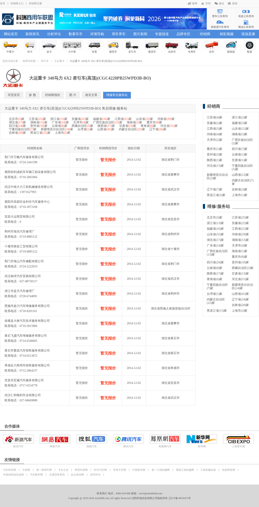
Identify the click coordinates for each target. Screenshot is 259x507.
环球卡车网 (119, 470)
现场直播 (248, 34)
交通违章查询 (57, 474)
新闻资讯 (32, 34)
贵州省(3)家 (214, 154)
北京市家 (16, 119)
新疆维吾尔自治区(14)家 (242, 286)
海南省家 (134, 122)
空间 (208, 3)
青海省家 (148, 125)
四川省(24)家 (215, 262)
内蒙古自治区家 (132, 129)
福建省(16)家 (215, 228)
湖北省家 (17, 122)
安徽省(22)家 (240, 223)
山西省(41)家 (240, 293)
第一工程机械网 (161, 470)
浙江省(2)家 (239, 117)
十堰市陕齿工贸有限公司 (21, 246)
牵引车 (45, 61)
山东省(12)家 (240, 128)
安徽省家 (80, 119)
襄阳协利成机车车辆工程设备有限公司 (30, 172)
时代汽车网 (100, 470)
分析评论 (54, 34)
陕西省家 (106, 125)
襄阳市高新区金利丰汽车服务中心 (27, 201)
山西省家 (105, 129)
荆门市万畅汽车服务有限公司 (24, 157)
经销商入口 (17, 3)
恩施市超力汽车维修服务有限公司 (27, 306)
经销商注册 (35, 3)
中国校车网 (138, 470)
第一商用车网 (44, 470)
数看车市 (75, 34)
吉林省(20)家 (240, 305)
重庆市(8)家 (239, 256)
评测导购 (97, 34)
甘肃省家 (127, 125)
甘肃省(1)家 (239, 160)
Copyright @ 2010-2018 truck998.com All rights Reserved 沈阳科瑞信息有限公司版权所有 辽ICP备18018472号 (129, 498)
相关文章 (91, 95)
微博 (194, 3)
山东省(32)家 (215, 234)
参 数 (32, 95)
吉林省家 (17, 132)
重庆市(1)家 (214, 149)
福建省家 (101, 119)
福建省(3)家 (239, 123)
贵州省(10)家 (240, 262)
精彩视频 (227, 34)
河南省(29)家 (240, 234)
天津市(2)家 (214, 139)
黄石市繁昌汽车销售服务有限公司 (27, 350)
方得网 (26, 470)
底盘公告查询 (246, 16)
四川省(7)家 (239, 149)
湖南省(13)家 (240, 240)
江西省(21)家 (240, 228)
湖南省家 (38, 122)
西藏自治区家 (82, 125)
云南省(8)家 (214, 268)
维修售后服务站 (117, 95)
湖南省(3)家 (239, 134)
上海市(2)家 (239, 310)
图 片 (72, 95)
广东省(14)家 (215, 245)
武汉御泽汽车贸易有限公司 (23, 276)
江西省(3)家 (214, 128)
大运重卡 (59, 61)
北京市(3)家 (214, 217)
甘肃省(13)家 (240, 273)
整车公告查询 (220, 16)
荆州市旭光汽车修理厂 (20, 231)
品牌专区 (183, 34)
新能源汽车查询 (220, 26)
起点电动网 (77, 474)
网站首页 (11, 34)
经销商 (205, 34)
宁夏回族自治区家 (22, 129)
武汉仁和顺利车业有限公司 (23, 395)
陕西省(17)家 (215, 273)
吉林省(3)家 (239, 189)
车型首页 (14, 95)
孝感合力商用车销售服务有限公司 (27, 365)
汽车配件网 (36, 474)
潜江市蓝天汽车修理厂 (20, 291)
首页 (2, 3)
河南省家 (165, 119)
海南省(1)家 (239, 251)
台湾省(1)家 (214, 293)
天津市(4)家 (239, 245)
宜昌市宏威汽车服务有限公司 (24, 380)
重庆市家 (154, 122)
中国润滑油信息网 (13, 474)
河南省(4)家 (214, 134)
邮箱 (234, 3)
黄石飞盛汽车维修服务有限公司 (26, 335)
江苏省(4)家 (214, 117)
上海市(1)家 (239, 195)
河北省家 (168, 125)
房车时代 (95, 474)
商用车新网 (81, 470)
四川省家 (17, 125)
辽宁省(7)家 (214, 189)
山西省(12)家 (240, 174)
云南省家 (59, 125)
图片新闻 (140, 34)
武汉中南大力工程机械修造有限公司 (29, 186)
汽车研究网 (9, 470)
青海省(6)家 (214, 279)
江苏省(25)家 (240, 217)
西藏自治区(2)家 (242, 268)
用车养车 (119, 34)
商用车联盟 (29, 61)
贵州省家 (38, 125)
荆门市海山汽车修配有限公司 (24, 261)
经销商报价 (52, 95)
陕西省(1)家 (214, 160)
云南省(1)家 (239, 154)
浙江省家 (58, 119)
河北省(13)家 (215, 165)
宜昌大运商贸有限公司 (20, 216)
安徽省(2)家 (214, 123)
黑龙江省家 (40, 132)
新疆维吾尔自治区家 (57, 129)
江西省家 (123, 119)
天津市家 (81, 122)
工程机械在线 (208, 470)
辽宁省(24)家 (240, 299)
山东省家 (144, 119)
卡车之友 (63, 470)
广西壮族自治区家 (107, 122)
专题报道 (162, 34)
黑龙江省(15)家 (217, 310)
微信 (221, 3)
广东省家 (60, 122)
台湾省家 (85, 129)
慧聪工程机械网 (185, 470)
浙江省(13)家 (215, 223)
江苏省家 (37, 119)
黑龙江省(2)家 (216, 195)
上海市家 (62, 132)
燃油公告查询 (246, 26)
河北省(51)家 (240, 279)
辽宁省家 (157, 129)
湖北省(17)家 (215, 240)
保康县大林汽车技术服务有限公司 (27, 320)
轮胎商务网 (228, 470)
